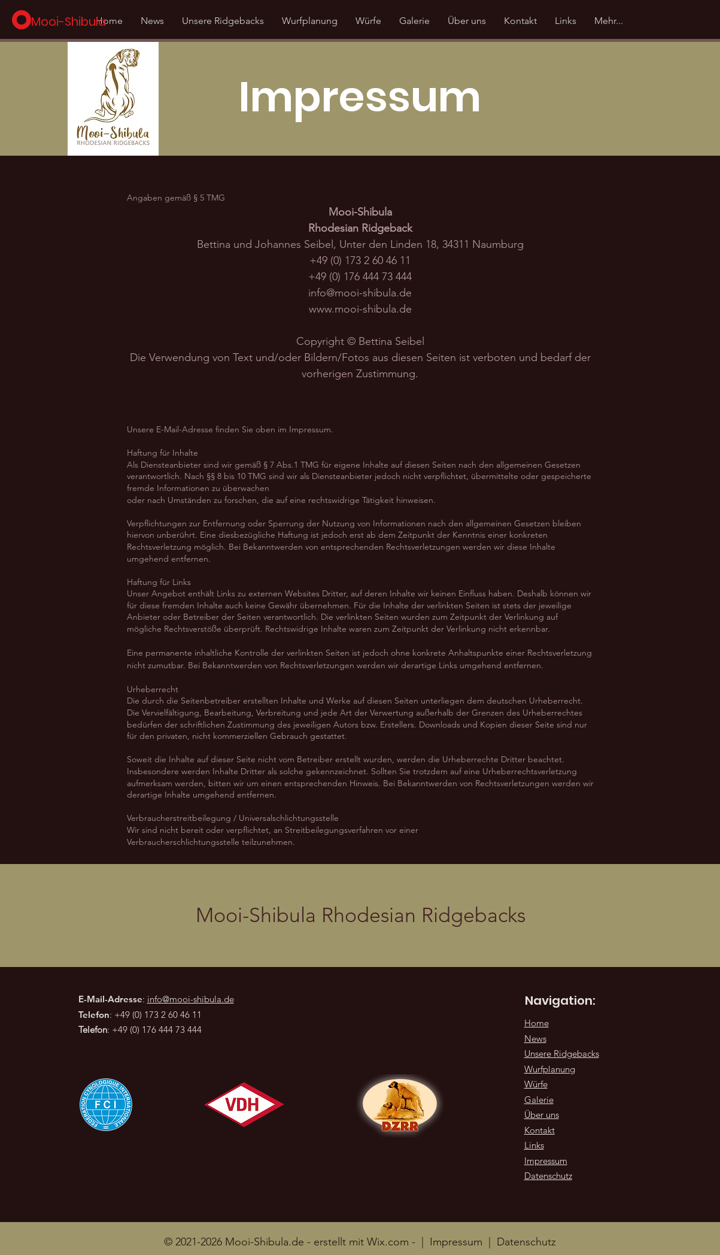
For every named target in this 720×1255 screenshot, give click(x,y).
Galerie (539, 1099)
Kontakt (539, 1130)
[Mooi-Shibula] (70, 21)
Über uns (541, 1114)
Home (536, 1023)
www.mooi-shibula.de (360, 309)
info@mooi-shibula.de (360, 292)
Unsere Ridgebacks (561, 1053)
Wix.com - (392, 1241)
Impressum (456, 1241)
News (535, 1038)
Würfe (536, 1084)
